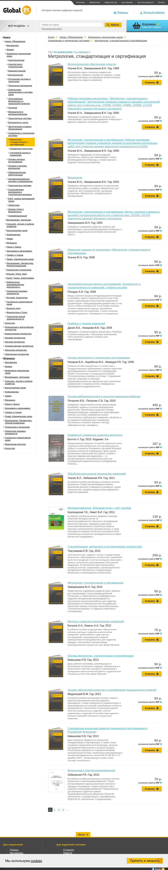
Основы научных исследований (16, 160)
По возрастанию (63, 52)
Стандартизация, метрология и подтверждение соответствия (105, 546)
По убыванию (81, 52)
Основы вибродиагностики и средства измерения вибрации (104, 396)
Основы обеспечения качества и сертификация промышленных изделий (112, 690)
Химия (10, 238)
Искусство (10, 323)
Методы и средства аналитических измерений (96, 621)
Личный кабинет (154, 12)
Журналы (9, 358)
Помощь (122, 12)
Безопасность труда (18, 122)
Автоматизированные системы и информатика (20, 180)
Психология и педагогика (19, 270)
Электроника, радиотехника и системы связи (20, 92)
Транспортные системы (19, 118)
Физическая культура (15, 444)
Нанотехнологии (16, 60)
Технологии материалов (20, 85)
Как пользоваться (145, 2)
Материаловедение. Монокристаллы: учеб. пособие (99, 508)
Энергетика (14, 205)
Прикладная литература (17, 354)
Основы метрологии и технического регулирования (99, 357)
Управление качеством (21, 148)
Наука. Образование (15, 41)
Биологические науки (17, 230)
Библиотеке (94, 2)
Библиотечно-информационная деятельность (15, 284)
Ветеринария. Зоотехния (19, 220)
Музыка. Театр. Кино (17, 274)
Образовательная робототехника (17, 173)
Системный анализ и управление (20, 153)
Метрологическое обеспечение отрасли (92, 64)
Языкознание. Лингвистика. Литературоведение (20, 264)
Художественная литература (19, 346)
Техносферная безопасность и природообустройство (19, 101)
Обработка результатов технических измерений (97, 473)
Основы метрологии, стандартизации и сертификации (101, 655)
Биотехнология (15, 75)
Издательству (111, 2)
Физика (10, 49)
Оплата (161, 2)
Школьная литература (16, 350)
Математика (13, 45)
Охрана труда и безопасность (16, 210)
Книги (6, 37)
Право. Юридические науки (20, 259)
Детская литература (15, 342)
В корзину (150, 82)
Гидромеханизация (17, 216)
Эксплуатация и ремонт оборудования (20, 127)
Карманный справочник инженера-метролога (95, 435)
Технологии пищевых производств (17, 292)
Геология (12, 107)
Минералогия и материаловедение (17, 113)
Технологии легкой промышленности (16, 317)
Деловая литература (15, 338)
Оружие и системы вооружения (17, 167)
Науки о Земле (14, 247)
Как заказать (127, 2)
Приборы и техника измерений (86, 323)
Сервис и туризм (15, 255)
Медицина (12, 243)
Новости (67, 852)
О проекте (68, 850)
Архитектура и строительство (15, 65)
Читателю (80, 2)
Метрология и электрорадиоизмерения (91, 770)
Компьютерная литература (18, 333)
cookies (36, 861)
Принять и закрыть (145, 861)
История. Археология (17, 297)
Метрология (75, 177)
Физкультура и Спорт (17, 312)
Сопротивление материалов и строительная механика (20, 192)
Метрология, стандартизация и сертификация (19, 142)
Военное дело (14, 308)
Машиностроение (17, 71)
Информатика (13, 234)
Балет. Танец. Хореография (20, 278)
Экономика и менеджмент (19, 251)
